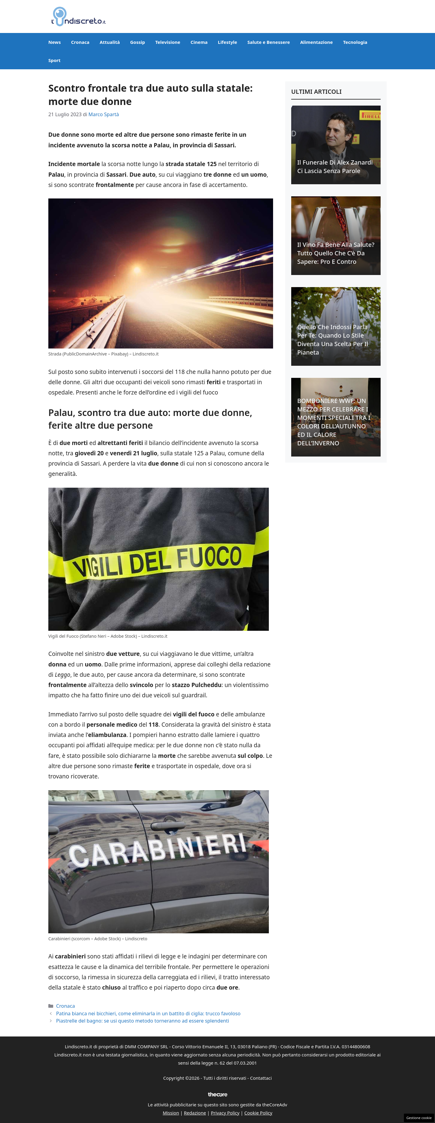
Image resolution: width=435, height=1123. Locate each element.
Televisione (167, 42)
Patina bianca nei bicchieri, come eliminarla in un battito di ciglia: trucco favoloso (148, 1013)
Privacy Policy (225, 1113)
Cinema (199, 42)
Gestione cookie (419, 1117)
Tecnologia (355, 42)
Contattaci (261, 1078)
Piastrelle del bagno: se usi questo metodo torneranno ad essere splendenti (142, 1020)
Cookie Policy (258, 1113)
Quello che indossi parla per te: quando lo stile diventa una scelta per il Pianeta (332, 339)
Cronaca (80, 42)
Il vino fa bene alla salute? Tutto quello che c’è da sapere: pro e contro (335, 253)
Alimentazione (316, 42)
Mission (171, 1113)
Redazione (195, 1113)
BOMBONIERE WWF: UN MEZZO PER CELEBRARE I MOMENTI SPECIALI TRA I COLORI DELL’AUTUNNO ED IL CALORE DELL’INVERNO (333, 422)
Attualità (110, 42)
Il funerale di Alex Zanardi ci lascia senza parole (335, 166)
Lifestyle (227, 42)
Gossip (137, 42)
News (54, 42)
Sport (54, 60)
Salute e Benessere (268, 42)
